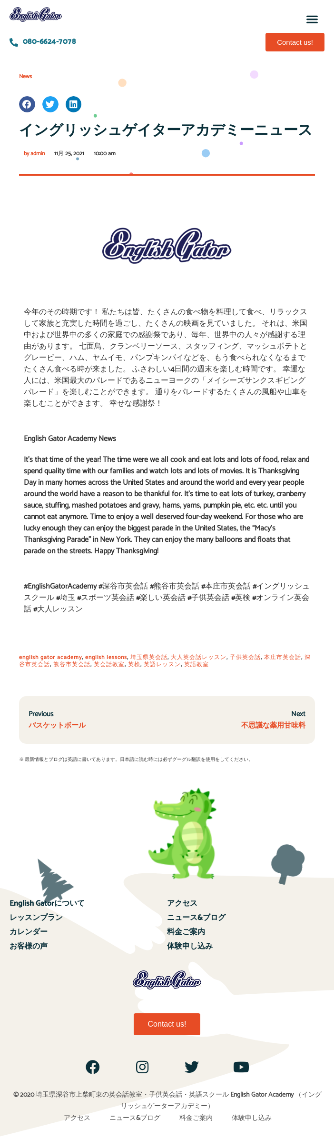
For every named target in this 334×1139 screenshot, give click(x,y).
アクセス (182, 903)
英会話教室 (109, 664)
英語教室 (196, 664)
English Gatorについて (47, 903)
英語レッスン (162, 664)
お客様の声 (29, 946)
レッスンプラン (36, 917)
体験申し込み (190, 946)
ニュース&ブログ (196, 917)
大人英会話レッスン (198, 657)
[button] (312, 19)
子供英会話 (245, 657)
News (25, 76)
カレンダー (29, 932)
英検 (134, 664)
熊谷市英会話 (71, 664)
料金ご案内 (186, 932)
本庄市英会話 (282, 657)
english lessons (106, 657)
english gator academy (50, 657)
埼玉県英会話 (148, 657)
